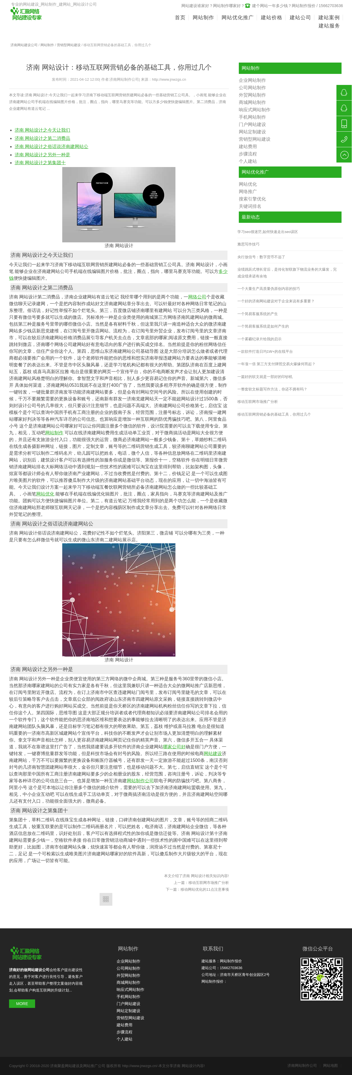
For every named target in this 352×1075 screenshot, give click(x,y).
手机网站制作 (252, 117)
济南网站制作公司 (304, 1065)
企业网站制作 (252, 80)
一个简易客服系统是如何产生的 (263, 326)
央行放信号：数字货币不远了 (261, 257)
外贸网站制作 (252, 95)
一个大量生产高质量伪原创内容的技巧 (268, 289)
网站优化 (248, 184)
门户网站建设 (252, 124)
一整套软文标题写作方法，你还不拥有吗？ (272, 389)
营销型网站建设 (69, 45)
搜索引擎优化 (252, 198)
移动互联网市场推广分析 (208, 882)
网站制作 (47, 45)
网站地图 (332, 1065)
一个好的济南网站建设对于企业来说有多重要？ (276, 301)
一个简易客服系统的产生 (257, 314)
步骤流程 (248, 153)
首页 (180, 17)
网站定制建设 (252, 131)
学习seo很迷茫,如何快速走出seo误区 (267, 232)
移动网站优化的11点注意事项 (205, 889)
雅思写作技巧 (248, 244)
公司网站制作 (252, 87)
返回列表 (106, 899)
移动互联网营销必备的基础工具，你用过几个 (274, 414)
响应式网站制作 (255, 109)
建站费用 (248, 146)
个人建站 (248, 161)
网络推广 (248, 191)
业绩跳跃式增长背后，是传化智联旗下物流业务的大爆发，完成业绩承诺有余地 (287, 272)
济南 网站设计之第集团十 (40, 162)
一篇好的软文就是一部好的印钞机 (265, 377)
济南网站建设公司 (24, 45)
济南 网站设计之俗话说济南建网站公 (51, 146)
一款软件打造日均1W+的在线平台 (265, 351)
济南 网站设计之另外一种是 (42, 154)
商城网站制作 (252, 102)
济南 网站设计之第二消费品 (42, 138)
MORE (22, 1003)
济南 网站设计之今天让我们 (42, 130)
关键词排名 (250, 206)
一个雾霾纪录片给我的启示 (259, 339)
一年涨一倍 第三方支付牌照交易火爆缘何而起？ (276, 364)
